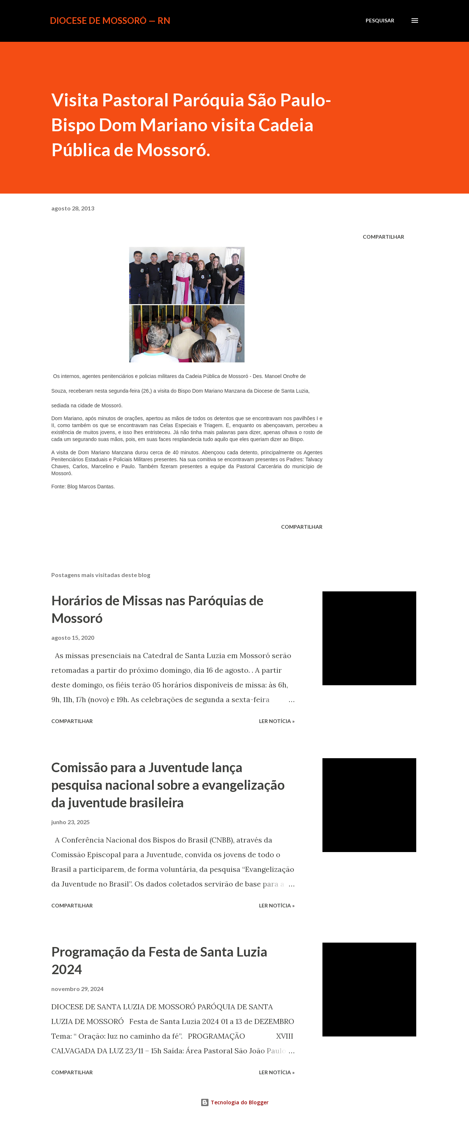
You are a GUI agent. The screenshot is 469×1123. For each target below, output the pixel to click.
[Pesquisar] (380, 20)
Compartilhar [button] (383, 237)
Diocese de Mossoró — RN (110, 20)
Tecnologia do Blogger (234, 1102)
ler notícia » (277, 721)
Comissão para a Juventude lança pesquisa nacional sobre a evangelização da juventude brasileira (168, 784)
